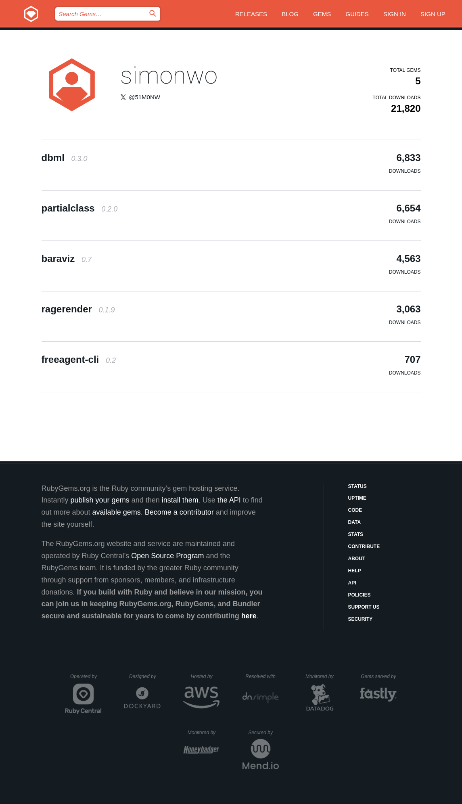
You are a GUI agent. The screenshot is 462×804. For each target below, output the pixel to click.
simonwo (168, 75)
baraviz (67, 258)
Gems (322, 13)
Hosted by (205, 676)
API (352, 583)
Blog (290, 13)
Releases (251, 13)
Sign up (432, 13)
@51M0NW (144, 97)
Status (357, 486)
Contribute (364, 546)
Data (354, 522)
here (249, 616)
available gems (116, 512)
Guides (357, 13)
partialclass (80, 208)
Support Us (364, 607)
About (357, 558)
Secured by (263, 732)
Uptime (357, 498)
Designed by (145, 676)
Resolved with (261, 676)
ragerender (78, 309)
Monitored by (321, 676)
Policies (359, 595)
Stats (356, 534)
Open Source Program (167, 556)
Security (360, 619)
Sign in (394, 13)
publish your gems (100, 500)
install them (180, 500)
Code (355, 510)
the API (229, 500)
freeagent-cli (79, 359)
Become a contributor (179, 512)
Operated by (86, 679)
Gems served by (379, 676)
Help (354, 571)
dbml (65, 157)
